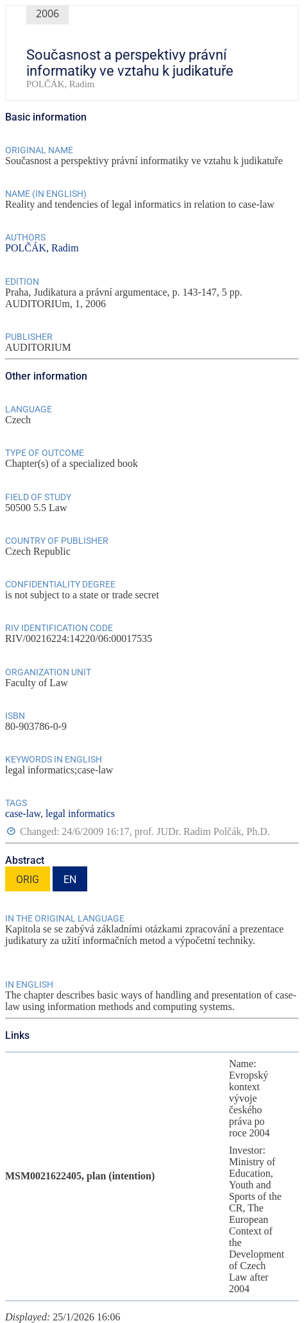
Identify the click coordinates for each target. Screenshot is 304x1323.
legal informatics (80, 813)
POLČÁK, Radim (42, 247)
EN (69, 879)
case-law (22, 813)
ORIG (27, 879)
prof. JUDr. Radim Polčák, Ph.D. (202, 831)
